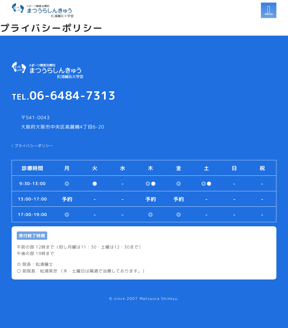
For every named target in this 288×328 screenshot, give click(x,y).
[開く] (268, 10)
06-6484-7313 (64, 95)
